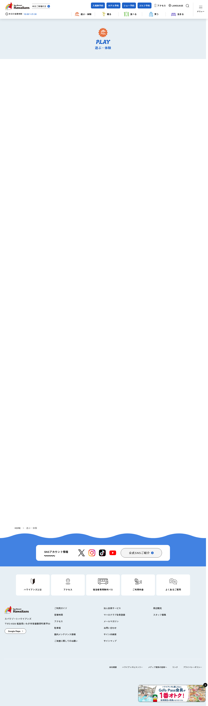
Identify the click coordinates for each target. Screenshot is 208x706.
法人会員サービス (112, 608)
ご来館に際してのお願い (66, 640)
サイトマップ (110, 640)
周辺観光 (157, 608)
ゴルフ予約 (144, 5)
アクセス (161, 5)
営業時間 (58, 614)
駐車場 (57, 627)
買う (154, 14)
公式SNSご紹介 (139, 553)
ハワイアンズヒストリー (132, 667)
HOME (18, 528)
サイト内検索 (110, 634)
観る (106, 14)
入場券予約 (98, 5)
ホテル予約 (113, 5)
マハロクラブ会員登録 (114, 614)
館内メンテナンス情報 (65, 634)
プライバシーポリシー (192, 667)
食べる (130, 14)
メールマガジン (111, 621)
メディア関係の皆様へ (157, 667)
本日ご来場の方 (39, 6)
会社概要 (113, 667)
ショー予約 (129, 5)
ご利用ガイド (60, 608)
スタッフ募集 (159, 614)
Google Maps (14, 631)
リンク (175, 667)
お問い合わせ (110, 627)
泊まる (177, 14)
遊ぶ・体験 (83, 14)
